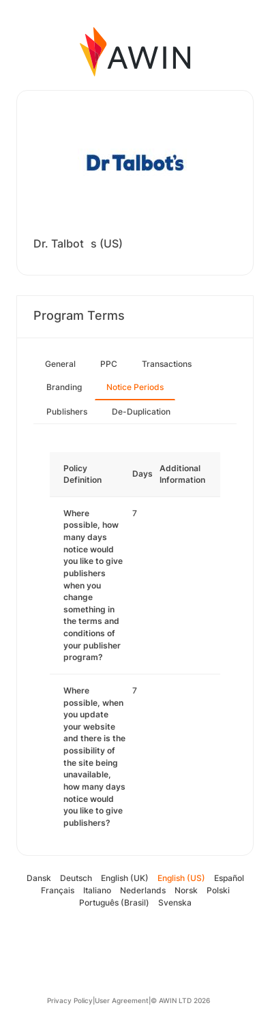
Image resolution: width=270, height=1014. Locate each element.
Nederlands (143, 890)
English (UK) (125, 878)
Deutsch (76, 878)
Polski (218, 890)
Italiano (97, 890)
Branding (64, 387)
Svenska (175, 902)
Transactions (167, 364)
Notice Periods (135, 387)
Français (57, 890)
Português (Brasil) (114, 902)
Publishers (66, 411)
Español (229, 878)
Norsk (186, 890)
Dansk (39, 878)
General (60, 364)
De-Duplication (141, 411)
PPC (108, 364)
